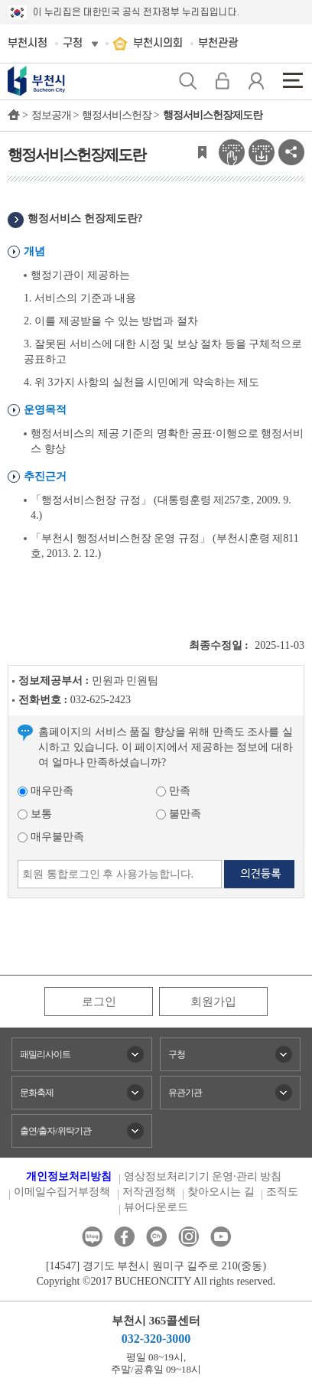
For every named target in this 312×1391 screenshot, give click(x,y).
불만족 (178, 813)
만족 (173, 790)
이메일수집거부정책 (62, 1191)
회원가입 (213, 1001)
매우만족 (45, 790)
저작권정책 (149, 1191)
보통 (35, 813)
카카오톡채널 (156, 1236)
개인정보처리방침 (69, 1176)
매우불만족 (51, 836)
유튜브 (220, 1236)
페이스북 (124, 1236)
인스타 (188, 1236)
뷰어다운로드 (156, 1207)
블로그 (92, 1236)
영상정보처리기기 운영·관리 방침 (203, 1176)
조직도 (282, 1191)
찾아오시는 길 (221, 1191)
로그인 (99, 1001)
